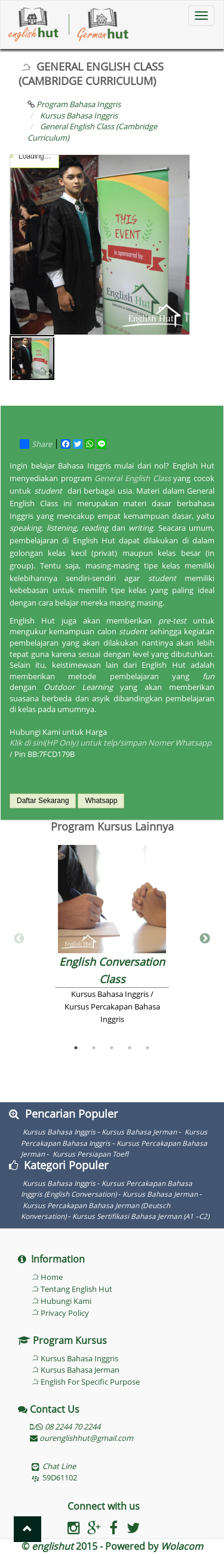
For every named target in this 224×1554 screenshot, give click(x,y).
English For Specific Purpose (90, 1381)
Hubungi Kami (66, 1300)
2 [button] (94, 1048)
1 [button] (76, 1048)
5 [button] (148, 1048)
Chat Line (59, 1466)
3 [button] (112, 1048)
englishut (52, 1546)
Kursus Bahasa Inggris (59, 1131)
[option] (112, 939)
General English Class (132, 478)
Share (36, 444)
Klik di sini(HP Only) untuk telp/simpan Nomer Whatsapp (110, 742)
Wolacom (182, 1546)
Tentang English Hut (76, 1289)
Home (52, 1277)
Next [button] (205, 939)
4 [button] (130, 1048)
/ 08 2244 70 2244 (65, 1426)
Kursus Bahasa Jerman (139, 1131)
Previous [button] (19, 939)
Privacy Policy (65, 1312)
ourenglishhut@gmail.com (81, 1438)
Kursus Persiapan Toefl (89, 1153)
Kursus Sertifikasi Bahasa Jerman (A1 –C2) (140, 1216)
